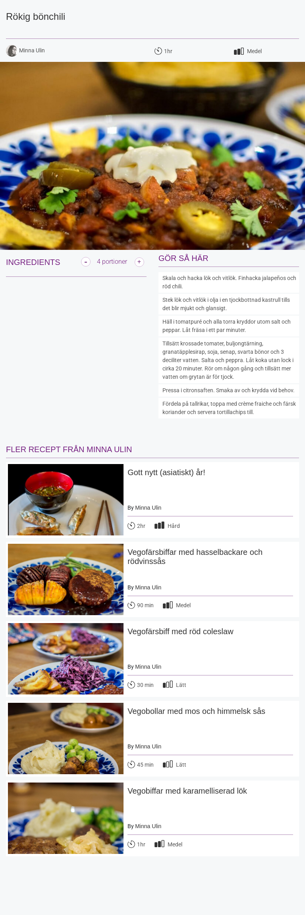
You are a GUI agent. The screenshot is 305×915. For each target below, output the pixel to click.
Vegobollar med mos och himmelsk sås (196, 711)
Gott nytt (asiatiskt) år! (166, 472)
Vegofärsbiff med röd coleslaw (180, 631)
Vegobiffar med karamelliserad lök (187, 790)
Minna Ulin (148, 507)
